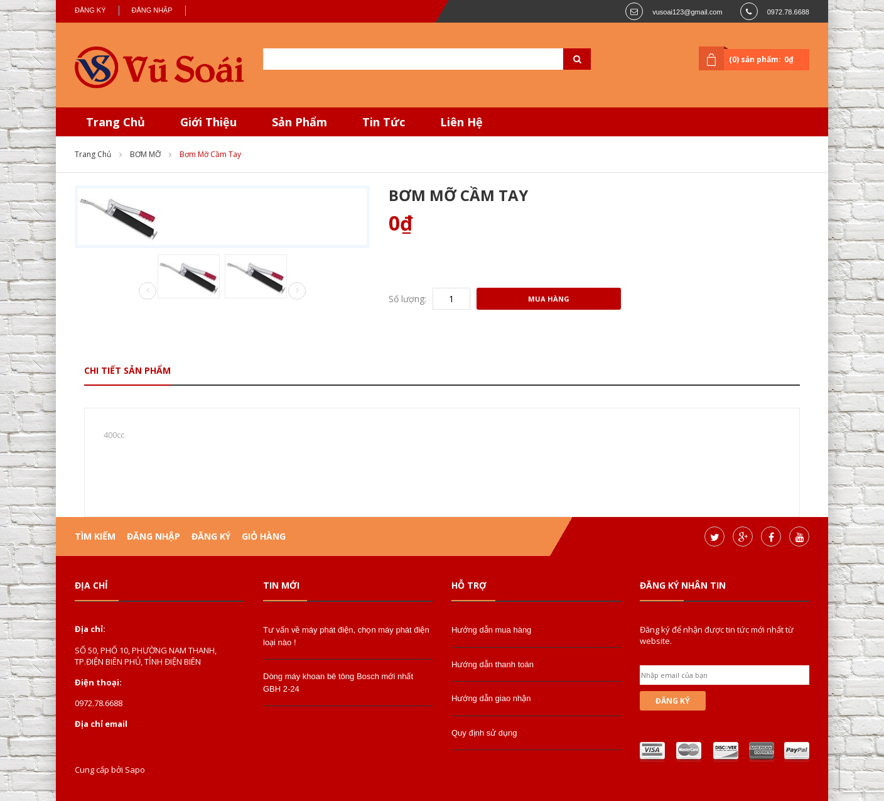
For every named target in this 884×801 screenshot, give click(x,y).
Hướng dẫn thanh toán (492, 664)
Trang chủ (93, 154)
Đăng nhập (152, 10)
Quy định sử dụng (484, 733)
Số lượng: (407, 299)
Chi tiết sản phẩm (127, 370)
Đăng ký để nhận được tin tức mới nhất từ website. (717, 635)
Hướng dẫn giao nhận (491, 698)
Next (297, 291)
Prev (147, 291)
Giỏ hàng (264, 536)
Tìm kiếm (95, 536)
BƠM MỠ (145, 154)
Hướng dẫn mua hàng (491, 630)
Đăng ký (90, 10)
